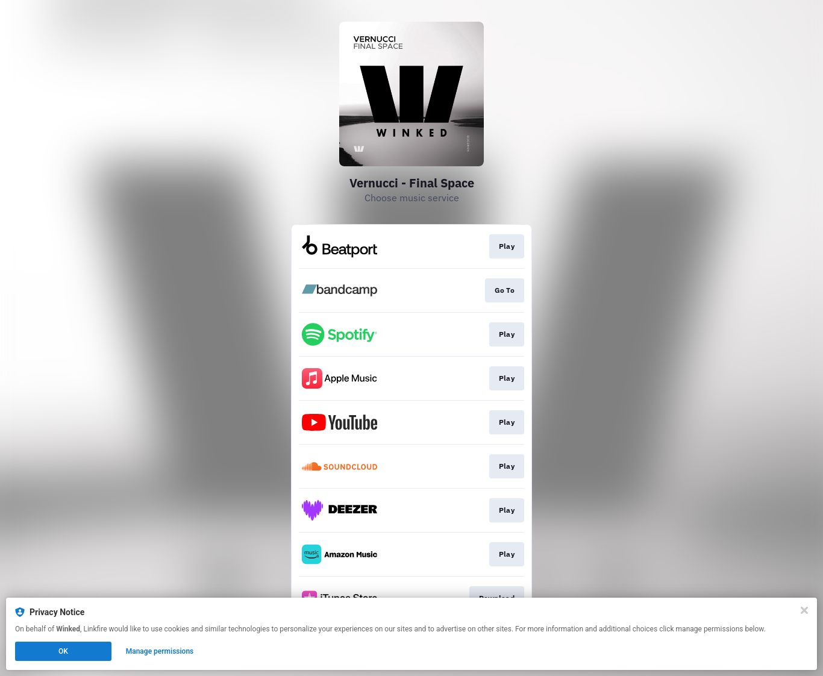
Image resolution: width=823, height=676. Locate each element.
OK (63, 651)
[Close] (804, 610)
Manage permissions (160, 651)
